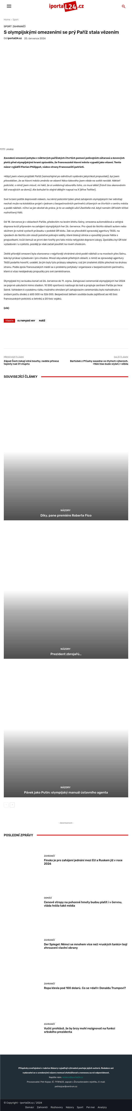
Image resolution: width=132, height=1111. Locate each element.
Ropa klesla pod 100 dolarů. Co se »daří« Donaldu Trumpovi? (85, 988)
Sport (15, 19)
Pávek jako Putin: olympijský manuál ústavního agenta (66, 792)
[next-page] (12, 804)
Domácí (48, 898)
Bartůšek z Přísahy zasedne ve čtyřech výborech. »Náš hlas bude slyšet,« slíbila (99, 363)
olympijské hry (26, 320)
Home (7, 19)
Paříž (42, 320)
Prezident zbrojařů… (66, 654)
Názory (65, 510)
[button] (123, 6)
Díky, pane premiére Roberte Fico (66, 515)
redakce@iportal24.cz (72, 1077)
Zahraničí (19, 26)
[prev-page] (6, 804)
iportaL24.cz (15, 38)
